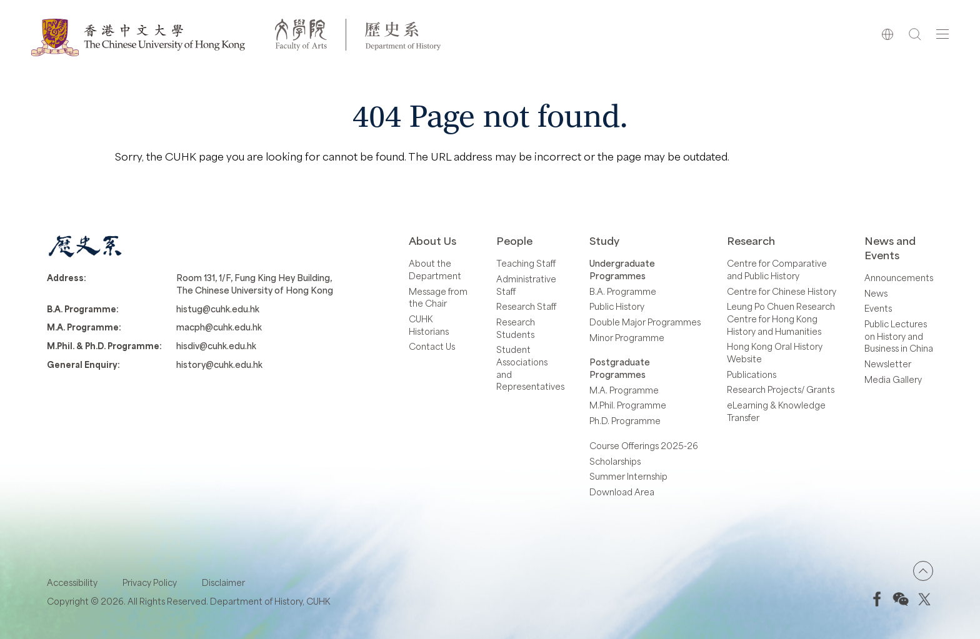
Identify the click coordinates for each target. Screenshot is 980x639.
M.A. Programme (624, 390)
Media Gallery (893, 379)
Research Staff (526, 306)
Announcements (898, 277)
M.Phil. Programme (627, 405)
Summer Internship (628, 476)
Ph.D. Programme (625, 420)
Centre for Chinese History (781, 291)
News (876, 293)
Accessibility (72, 582)
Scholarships (615, 461)
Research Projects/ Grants (780, 389)
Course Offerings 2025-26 (643, 445)
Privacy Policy (149, 582)
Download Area (621, 492)
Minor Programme (626, 337)
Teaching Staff (526, 263)
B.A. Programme (622, 291)
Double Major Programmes (645, 322)
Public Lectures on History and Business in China (898, 336)
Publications (751, 374)
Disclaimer (223, 582)
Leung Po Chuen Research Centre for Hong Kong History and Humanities (781, 318)
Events (878, 308)
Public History (616, 306)
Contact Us (432, 346)
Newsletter (887, 364)
